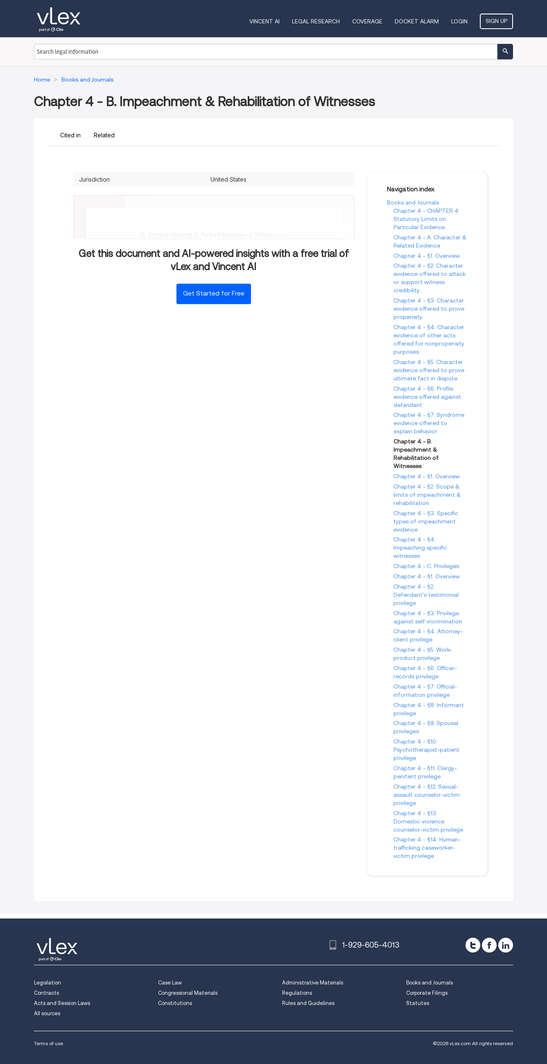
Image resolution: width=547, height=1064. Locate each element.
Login (459, 21)
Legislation (47, 983)
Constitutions (175, 1003)
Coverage (367, 21)
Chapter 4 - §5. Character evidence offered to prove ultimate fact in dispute (428, 370)
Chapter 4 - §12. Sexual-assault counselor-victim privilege (426, 794)
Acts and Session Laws (62, 1003)
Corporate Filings (427, 993)
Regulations (297, 993)
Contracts (46, 993)
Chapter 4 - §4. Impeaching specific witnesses (420, 547)
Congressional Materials (187, 993)
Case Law (170, 983)
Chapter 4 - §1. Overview (426, 255)
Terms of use (48, 1043)
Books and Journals (413, 202)
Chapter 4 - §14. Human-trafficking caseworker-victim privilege (427, 847)
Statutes (417, 1003)
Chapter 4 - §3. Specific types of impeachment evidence (425, 521)
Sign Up (496, 21)
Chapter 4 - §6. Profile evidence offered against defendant (427, 396)
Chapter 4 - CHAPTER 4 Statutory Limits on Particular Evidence (426, 218)
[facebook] (489, 945)
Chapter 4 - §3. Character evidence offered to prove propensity (428, 308)
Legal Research (316, 21)
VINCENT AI (264, 21)
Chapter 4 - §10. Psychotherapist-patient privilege (426, 749)
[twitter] (473, 945)
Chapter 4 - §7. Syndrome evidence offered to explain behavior (428, 423)
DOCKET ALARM (417, 21)
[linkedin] (505, 945)
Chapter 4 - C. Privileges (426, 566)
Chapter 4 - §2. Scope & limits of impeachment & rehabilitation (427, 494)
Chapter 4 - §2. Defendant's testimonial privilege (426, 594)
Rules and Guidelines (308, 1003)
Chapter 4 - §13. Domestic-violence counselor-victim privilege (428, 821)
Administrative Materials (312, 983)
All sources (47, 1013)
